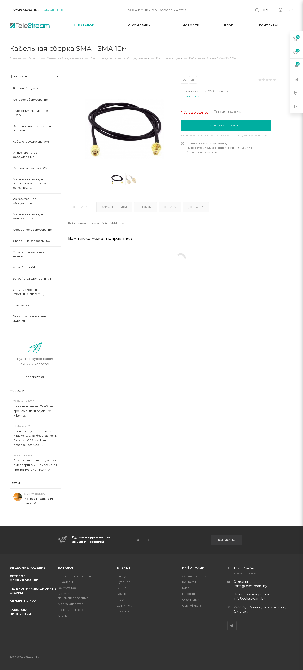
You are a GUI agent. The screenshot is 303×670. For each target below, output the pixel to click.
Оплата (170, 207)
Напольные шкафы (71, 609)
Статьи (15, 483)
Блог (185, 587)
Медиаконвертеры (72, 603)
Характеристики (114, 207)
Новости (17, 391)
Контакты (189, 582)
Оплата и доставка (195, 576)
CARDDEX (124, 611)
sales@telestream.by (250, 586)
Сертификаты (192, 605)
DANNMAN (124, 605)
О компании (190, 599)
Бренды (124, 567)
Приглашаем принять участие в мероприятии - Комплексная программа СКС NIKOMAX (35, 465)
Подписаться (227, 539)
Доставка (195, 207)
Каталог (66, 567)
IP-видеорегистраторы (74, 576)
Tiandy (121, 576)
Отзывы (146, 207)
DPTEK (121, 587)
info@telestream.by (249, 598)
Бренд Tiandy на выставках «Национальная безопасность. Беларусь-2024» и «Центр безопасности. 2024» (35, 438)
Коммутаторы (68, 587)
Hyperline (123, 582)
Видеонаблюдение (27, 567)
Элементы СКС (23, 601)
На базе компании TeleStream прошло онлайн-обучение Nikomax (34, 411)
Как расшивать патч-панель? (39, 501)
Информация (194, 567)
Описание (81, 207)
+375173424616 (24, 10)
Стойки (63, 615)
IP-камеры (65, 582)
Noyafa (122, 593)
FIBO (120, 599)
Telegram (232, 625)
